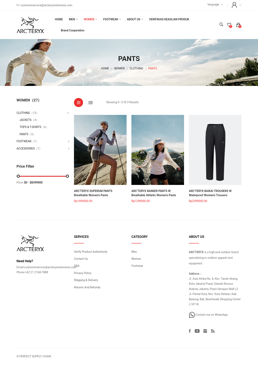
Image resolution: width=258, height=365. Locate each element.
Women (136, 258)
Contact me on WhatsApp (208, 314)
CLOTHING (136, 68)
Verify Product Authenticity (90, 251)
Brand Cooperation (72, 30)
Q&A (76, 265)
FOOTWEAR (110, 19)
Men (134, 251)
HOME (59, 19)
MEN (72, 19)
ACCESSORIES (26, 148)
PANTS (27, 134)
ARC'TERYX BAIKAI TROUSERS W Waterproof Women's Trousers (210, 193)
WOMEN (89, 19)
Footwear (137, 265)
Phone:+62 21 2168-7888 (32, 272)
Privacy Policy (82, 272)
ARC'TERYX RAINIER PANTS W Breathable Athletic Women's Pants (153, 193)
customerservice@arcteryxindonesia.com (46, 5)
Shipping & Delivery (86, 280)
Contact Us (81, 258)
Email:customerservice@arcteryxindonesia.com (46, 267)
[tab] (78, 102)
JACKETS (29, 120)
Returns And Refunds (87, 287)
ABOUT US (133, 19)
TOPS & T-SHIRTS (34, 127)
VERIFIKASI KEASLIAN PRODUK (169, 19)
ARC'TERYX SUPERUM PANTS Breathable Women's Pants (100, 193)
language (213, 4)
